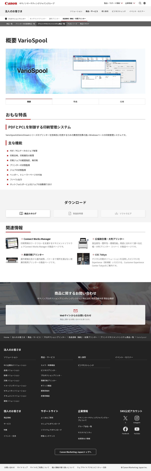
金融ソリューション (11, 370)
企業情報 (83, 411)
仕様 (122, 101)
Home (6, 337)
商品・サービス (92, 11)
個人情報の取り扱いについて (63, 467)
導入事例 (104, 11)
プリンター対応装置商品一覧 (25, 24)
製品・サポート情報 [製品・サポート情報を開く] (112, 3)
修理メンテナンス (48, 436)
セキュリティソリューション (15, 390)
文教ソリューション (11, 380)
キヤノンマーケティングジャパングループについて (93, 418)
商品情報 (7, 417)
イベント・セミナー (137, 11)
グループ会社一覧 (85, 426)
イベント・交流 (10, 436)
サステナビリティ (85, 432)
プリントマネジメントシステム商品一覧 (51, 24)
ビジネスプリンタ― (49, 370)
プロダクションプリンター (17, 19)
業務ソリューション (11, 401)
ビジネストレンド (119, 11)
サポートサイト (49, 411)
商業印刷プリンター (49, 380)
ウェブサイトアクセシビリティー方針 (91, 467)
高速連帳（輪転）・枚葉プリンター (74, 18)
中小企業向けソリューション (15, 365)
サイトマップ (22, 467)
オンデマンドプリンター (38, 18)
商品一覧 (9, 24)
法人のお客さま (13, 11)
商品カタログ (84, 24)
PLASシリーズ (72, 24)
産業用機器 (45, 396)
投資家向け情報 (84, 438)
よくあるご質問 (47, 417)
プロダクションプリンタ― (51, 375)
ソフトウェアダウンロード (51, 430)
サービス (7, 423)
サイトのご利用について (39, 467)
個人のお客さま (12, 411)
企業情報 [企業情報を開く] (128, 3)
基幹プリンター (54, 18)
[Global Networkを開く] (144, 3)
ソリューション (76, 11)
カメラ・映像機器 (48, 365)
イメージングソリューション (15, 385)
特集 (5, 430)
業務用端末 (45, 390)
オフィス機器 (46, 385)
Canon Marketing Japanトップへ (75, 451)
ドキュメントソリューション (15, 396)
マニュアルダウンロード (50, 423)
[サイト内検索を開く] (140, 3)
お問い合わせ (9, 467)
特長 (75, 101)
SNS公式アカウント (131, 411)
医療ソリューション (11, 375)
